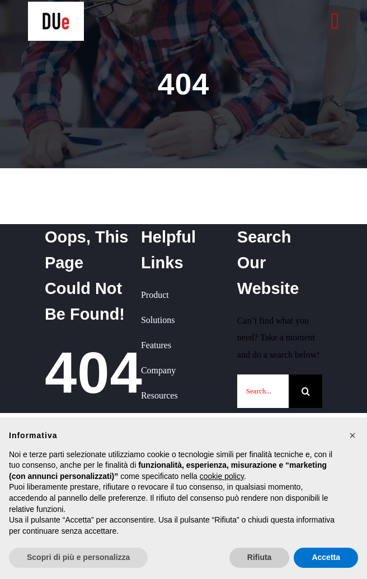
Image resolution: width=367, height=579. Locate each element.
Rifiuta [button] (259, 557)
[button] (352, 435)
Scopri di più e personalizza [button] (78, 557)
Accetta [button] (326, 557)
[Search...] (263, 391)
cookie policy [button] (222, 476)
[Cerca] (305, 391)
